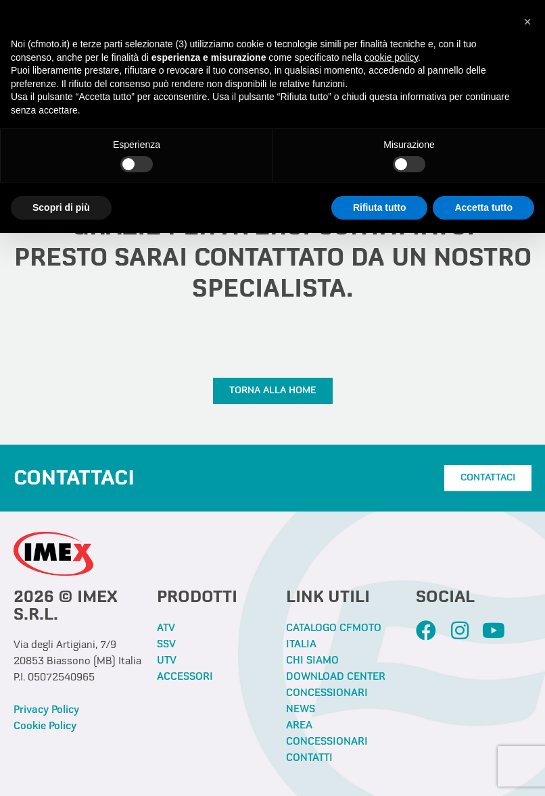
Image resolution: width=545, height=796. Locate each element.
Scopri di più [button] (61, 207)
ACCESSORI (185, 677)
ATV (166, 628)
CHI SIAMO (312, 661)
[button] (527, 21)
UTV (166, 661)
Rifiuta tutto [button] (379, 207)
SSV (166, 644)
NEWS (300, 709)
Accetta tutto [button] (483, 207)
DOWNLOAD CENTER (335, 677)
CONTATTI (309, 758)
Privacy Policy (46, 710)
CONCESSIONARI (327, 693)
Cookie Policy (45, 726)
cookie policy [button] (391, 57)
